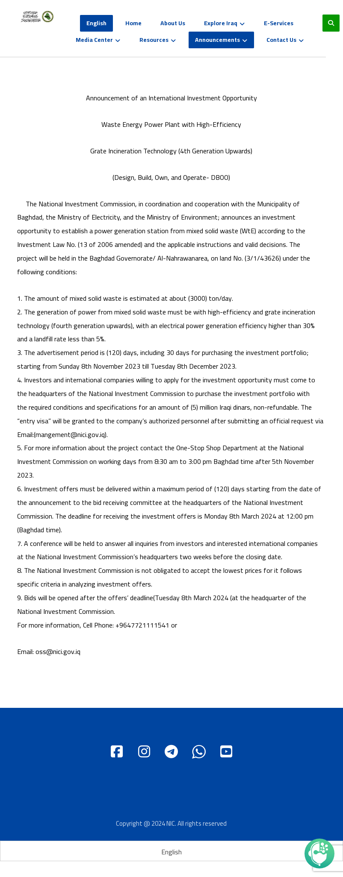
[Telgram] (171, 754)
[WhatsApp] (199, 754)
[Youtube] (226, 754)
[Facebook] (116, 754)
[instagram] (144, 754)
